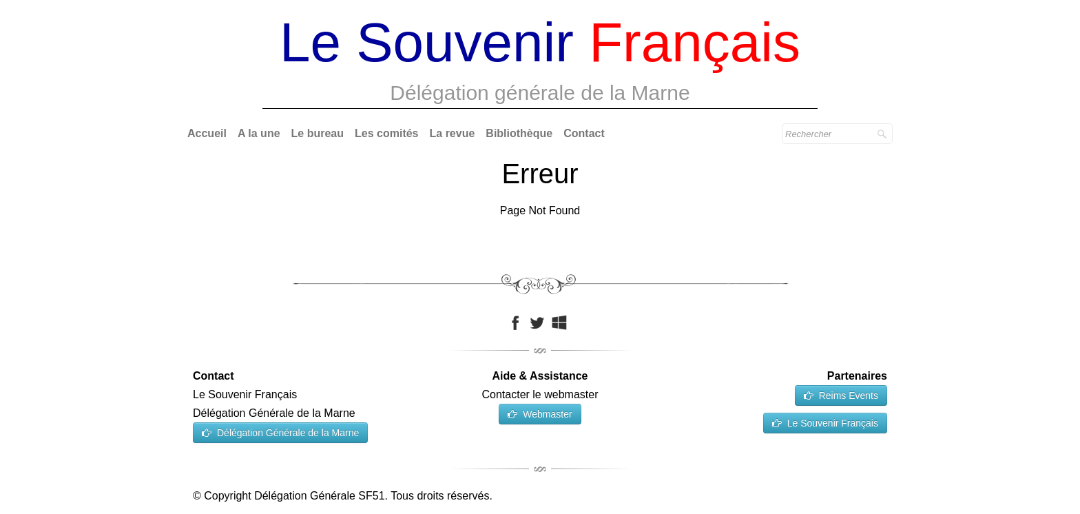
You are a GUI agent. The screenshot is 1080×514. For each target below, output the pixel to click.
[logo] (540, 62)
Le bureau (317, 133)
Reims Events (841, 395)
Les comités (386, 133)
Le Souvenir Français (825, 423)
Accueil (207, 133)
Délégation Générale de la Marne (280, 432)
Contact (584, 133)
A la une (259, 133)
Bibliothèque (519, 133)
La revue (452, 133)
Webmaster (540, 414)
